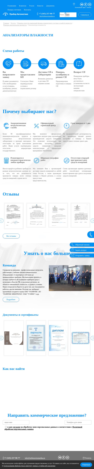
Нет (50, 192)
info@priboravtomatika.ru (35, 458)
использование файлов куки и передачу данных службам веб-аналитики (29, 466)
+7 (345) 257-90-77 (11, 457)
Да (42, 192)
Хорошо (86, 464)
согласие (16, 427)
